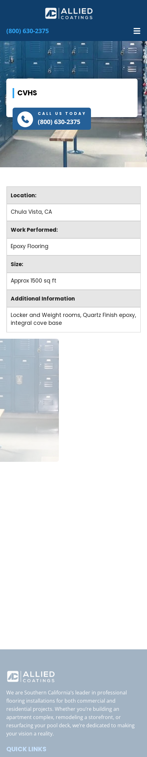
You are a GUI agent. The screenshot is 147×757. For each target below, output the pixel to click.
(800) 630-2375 (59, 121)
